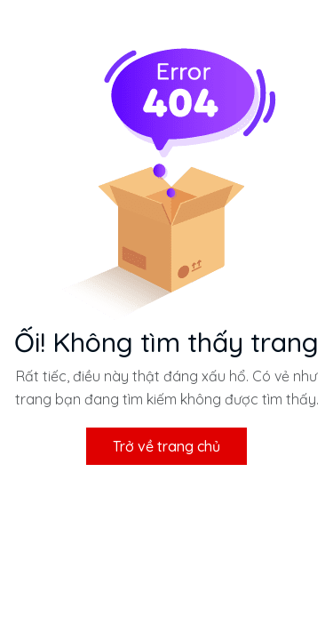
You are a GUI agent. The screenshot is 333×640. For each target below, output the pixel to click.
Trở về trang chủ (166, 446)
